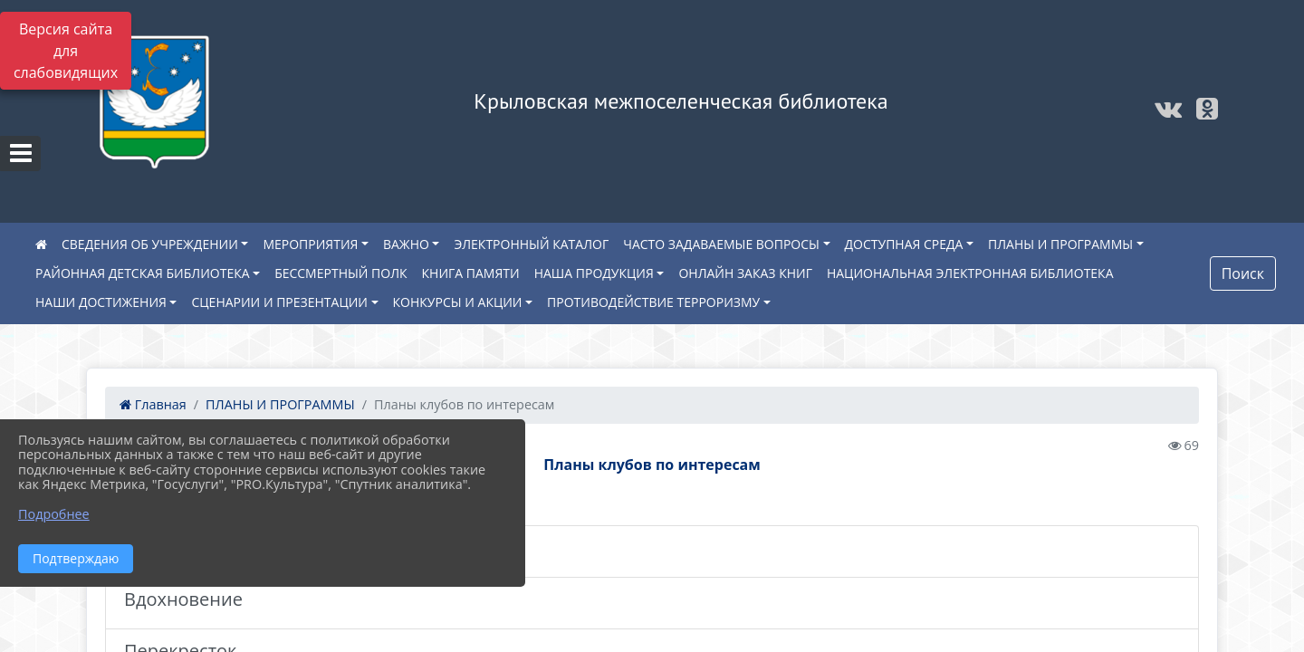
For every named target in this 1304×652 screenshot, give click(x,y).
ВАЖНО (406, 244)
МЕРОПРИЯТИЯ (310, 244)
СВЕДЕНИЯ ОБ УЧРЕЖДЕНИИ (150, 244)
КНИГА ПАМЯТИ (471, 273)
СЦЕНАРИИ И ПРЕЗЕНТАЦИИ (279, 302)
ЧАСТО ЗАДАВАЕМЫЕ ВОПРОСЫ (721, 244)
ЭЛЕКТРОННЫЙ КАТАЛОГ (531, 244)
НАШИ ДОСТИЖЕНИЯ (101, 302)
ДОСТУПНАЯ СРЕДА (904, 244)
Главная (153, 404)
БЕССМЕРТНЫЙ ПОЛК (340, 273)
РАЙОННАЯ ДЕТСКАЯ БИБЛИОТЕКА (142, 273)
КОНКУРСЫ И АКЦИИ (458, 302)
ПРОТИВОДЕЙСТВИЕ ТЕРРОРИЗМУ (653, 302)
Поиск (1243, 273)
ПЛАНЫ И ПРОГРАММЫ (1060, 244)
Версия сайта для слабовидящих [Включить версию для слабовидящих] (66, 50)
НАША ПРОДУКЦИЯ (594, 273)
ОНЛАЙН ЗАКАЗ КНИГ (745, 273)
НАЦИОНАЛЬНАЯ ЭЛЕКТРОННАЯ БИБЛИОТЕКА (970, 273)
